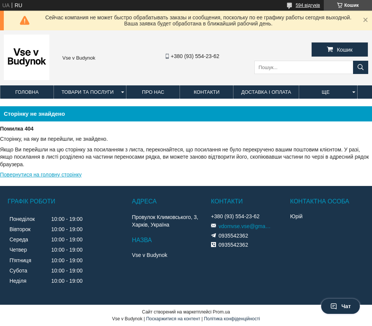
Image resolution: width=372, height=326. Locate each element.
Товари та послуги (87, 92)
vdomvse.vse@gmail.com (245, 226)
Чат (340, 306)
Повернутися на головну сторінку (41, 175)
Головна (27, 92)
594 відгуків (308, 5)
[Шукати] (360, 67)
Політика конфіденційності (232, 318)
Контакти (206, 92)
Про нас (153, 92)
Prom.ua (221, 312)
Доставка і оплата (266, 92)
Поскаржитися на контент (173, 318)
